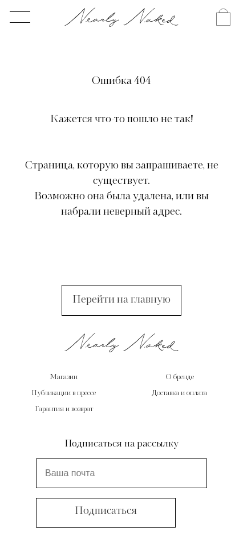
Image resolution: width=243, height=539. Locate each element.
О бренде (179, 377)
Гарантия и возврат (64, 409)
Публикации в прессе (63, 393)
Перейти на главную (121, 300)
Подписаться (106, 511)
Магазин (64, 377)
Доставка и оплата (179, 393)
